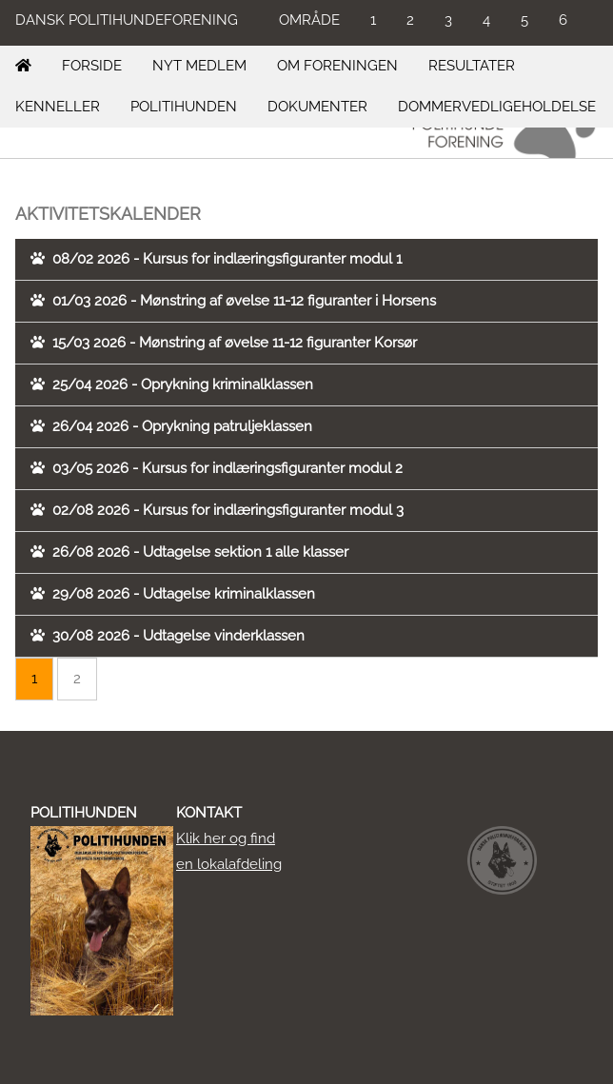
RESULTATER (471, 65)
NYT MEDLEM (199, 65)
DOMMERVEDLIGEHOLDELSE (497, 106)
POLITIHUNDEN (183, 106)
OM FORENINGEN (337, 65)
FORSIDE (92, 65)
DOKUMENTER (317, 106)
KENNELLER (57, 106)
